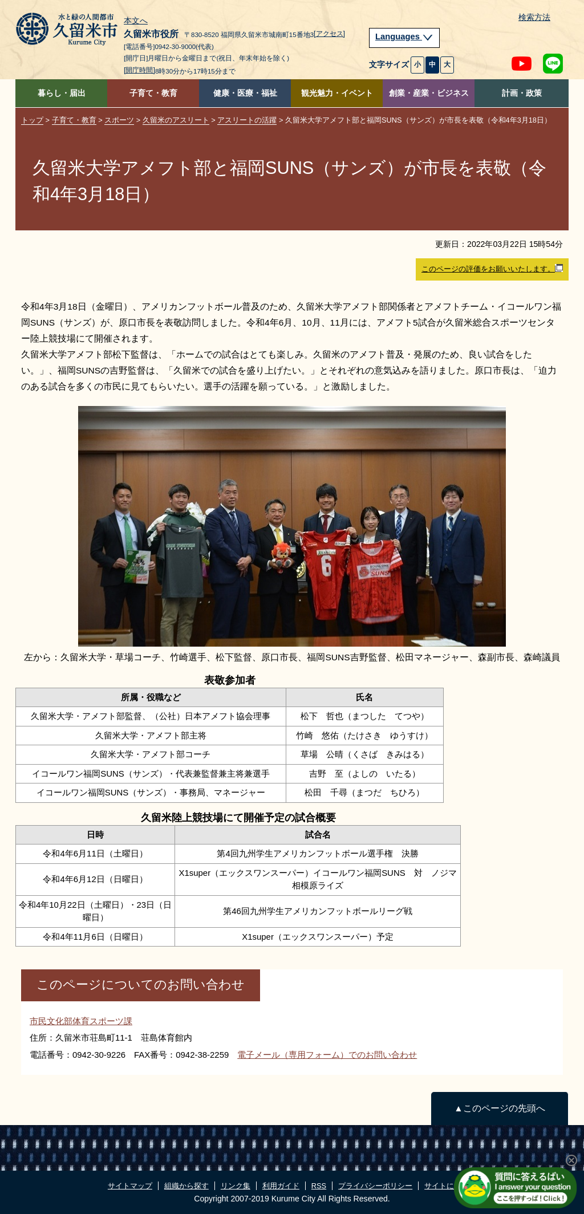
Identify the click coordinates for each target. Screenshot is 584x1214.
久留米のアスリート (176, 120)
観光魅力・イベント (337, 93)
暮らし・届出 (62, 93)
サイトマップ (130, 1185)
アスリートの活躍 (247, 120)
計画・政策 (522, 93)
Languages (404, 36)
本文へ (136, 21)
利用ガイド (280, 1185)
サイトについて (450, 1185)
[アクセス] (329, 34)
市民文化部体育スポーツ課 (81, 1021)
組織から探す (186, 1185)
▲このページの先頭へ (499, 1108)
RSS (318, 1185)
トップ (32, 120)
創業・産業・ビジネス (429, 93)
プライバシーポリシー (375, 1185)
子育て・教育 (153, 93)
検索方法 (534, 17)
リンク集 (235, 1185)
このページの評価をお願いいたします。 (492, 268)
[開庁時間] (139, 70)
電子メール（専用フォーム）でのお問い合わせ (327, 1054)
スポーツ (119, 120)
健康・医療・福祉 (245, 93)
